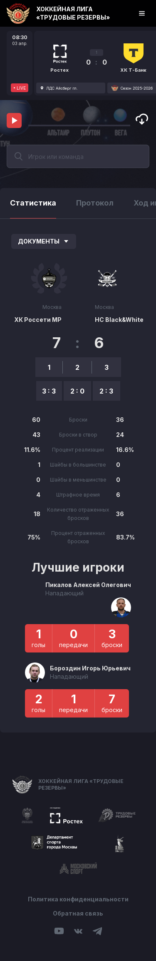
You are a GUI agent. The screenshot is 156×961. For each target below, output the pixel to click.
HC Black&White (119, 319)
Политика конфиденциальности (78, 899)
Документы (43, 241)
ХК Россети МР (38, 319)
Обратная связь (78, 913)
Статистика (33, 202)
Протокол (95, 202)
